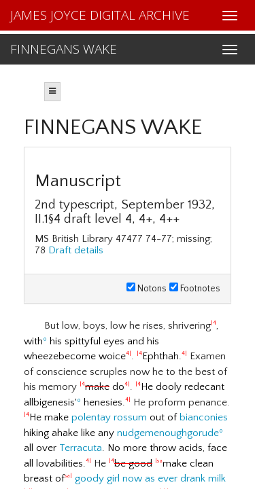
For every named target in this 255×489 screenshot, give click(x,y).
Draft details (75, 250)
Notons (146, 288)
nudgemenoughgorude (168, 433)
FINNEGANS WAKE (63, 49)
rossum (130, 417)
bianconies (204, 417)
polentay (91, 417)
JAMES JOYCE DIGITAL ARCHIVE (100, 15)
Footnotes (194, 288)
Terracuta (80, 448)
